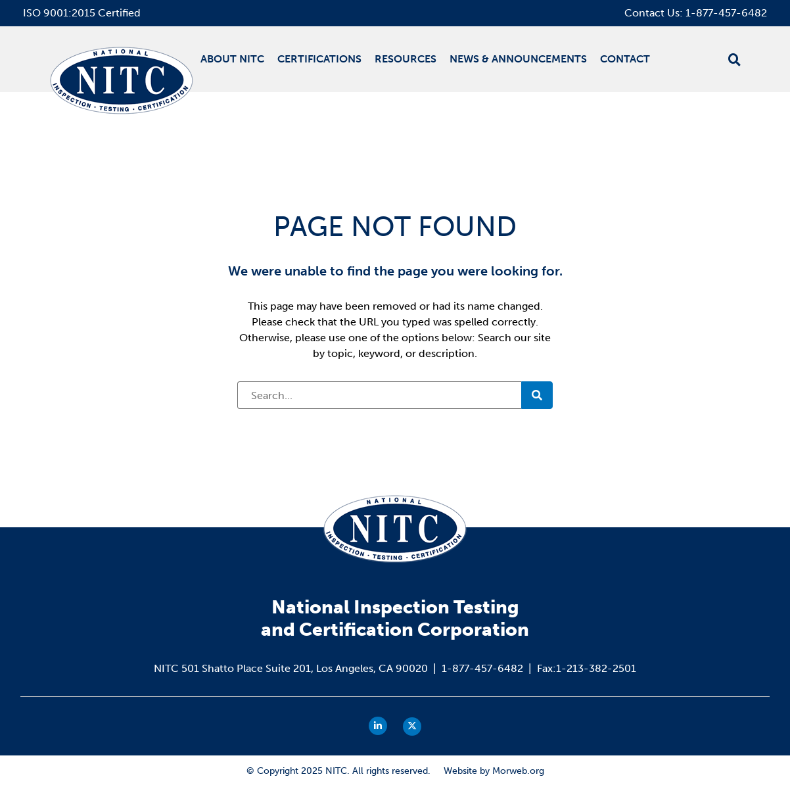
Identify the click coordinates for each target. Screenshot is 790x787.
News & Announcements (518, 59)
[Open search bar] (734, 59)
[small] (378, 726)
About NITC (232, 59)
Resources (405, 59)
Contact (625, 59)
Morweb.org (518, 770)
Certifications (319, 59)
